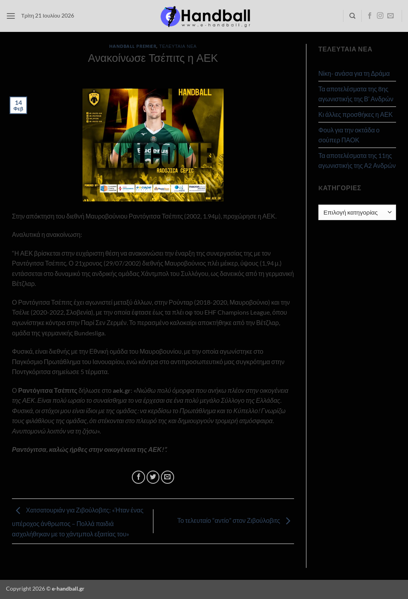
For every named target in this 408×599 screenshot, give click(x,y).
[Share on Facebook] (138, 477)
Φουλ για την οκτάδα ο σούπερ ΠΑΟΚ (349, 135)
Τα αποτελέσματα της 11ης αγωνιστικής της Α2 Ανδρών (357, 160)
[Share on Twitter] (153, 477)
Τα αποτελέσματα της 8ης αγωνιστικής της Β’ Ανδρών (355, 94)
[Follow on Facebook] (370, 16)
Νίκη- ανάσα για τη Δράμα (354, 73)
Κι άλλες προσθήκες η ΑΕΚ (355, 114)
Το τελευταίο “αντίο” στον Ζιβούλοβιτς (235, 520)
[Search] (352, 16)
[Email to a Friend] (167, 477)
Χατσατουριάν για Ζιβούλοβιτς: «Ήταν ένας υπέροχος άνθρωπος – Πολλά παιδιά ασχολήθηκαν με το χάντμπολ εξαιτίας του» (77, 522)
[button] (11, 16)
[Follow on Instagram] (380, 16)
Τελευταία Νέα (178, 46)
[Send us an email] (390, 16)
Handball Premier (132, 46)
